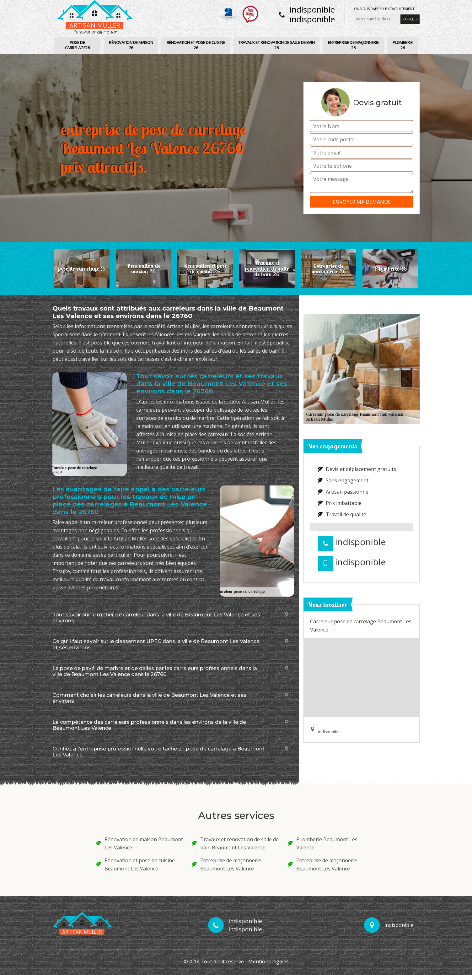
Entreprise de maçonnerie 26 (353, 45)
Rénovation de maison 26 (131, 45)
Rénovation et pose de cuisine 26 (196, 45)
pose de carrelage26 (77, 45)
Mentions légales (268, 961)
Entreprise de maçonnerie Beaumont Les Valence (226, 864)
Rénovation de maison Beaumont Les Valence (139, 843)
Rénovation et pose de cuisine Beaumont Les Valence (135, 864)
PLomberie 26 (403, 45)
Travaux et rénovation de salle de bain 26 (276, 45)
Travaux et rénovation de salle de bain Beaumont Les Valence (235, 843)
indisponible (312, 9)
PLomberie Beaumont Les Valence (322, 843)
